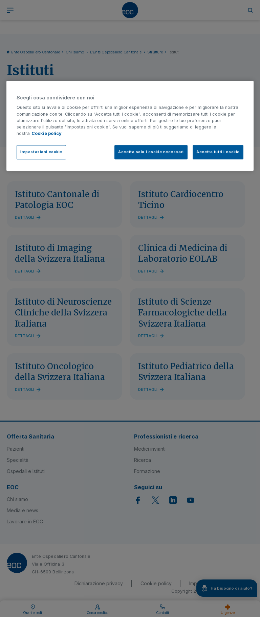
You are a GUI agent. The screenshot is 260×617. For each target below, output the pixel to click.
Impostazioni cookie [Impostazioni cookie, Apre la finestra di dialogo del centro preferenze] (41, 152)
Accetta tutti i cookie (218, 152)
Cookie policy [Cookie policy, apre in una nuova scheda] (46, 133)
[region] (130, 126)
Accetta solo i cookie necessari (151, 152)
